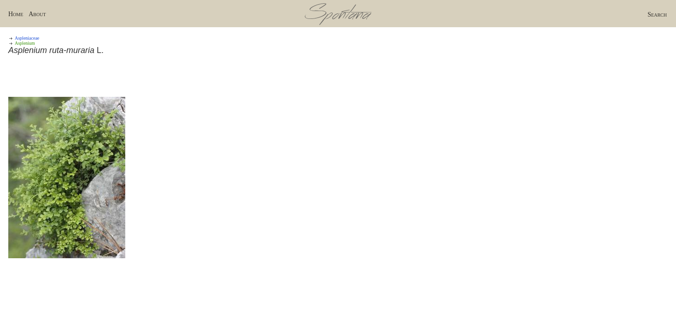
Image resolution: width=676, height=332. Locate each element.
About (37, 14)
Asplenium (25, 43)
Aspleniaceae (27, 38)
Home (15, 14)
